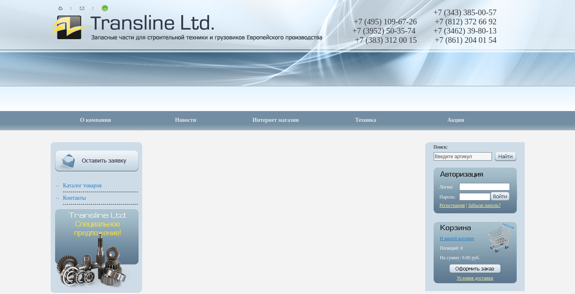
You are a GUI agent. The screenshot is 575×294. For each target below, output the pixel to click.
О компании (95, 120)
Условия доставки (475, 278)
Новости (185, 120)
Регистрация (452, 205)
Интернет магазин (275, 120)
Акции (455, 120)
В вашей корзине (457, 238)
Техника (365, 120)
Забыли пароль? (484, 205)
